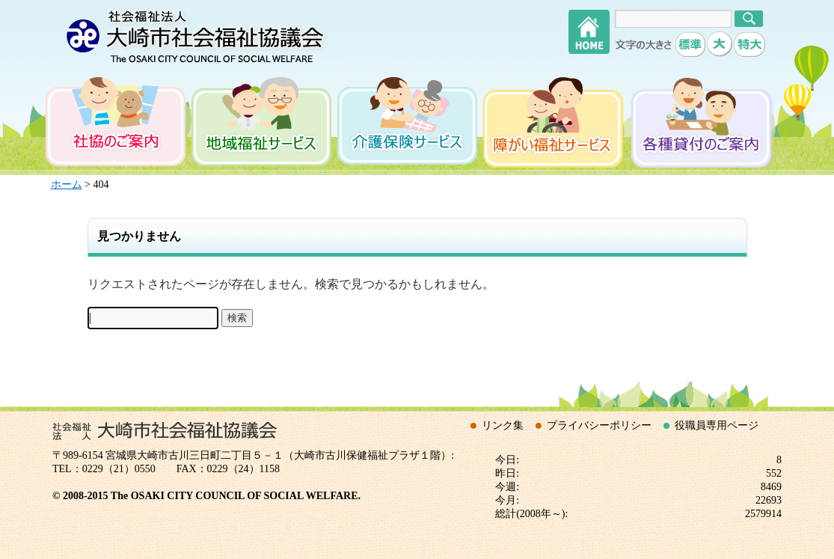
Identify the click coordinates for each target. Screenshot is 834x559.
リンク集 (503, 425)
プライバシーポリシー (599, 425)
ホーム (66, 184)
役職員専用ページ (716, 425)
